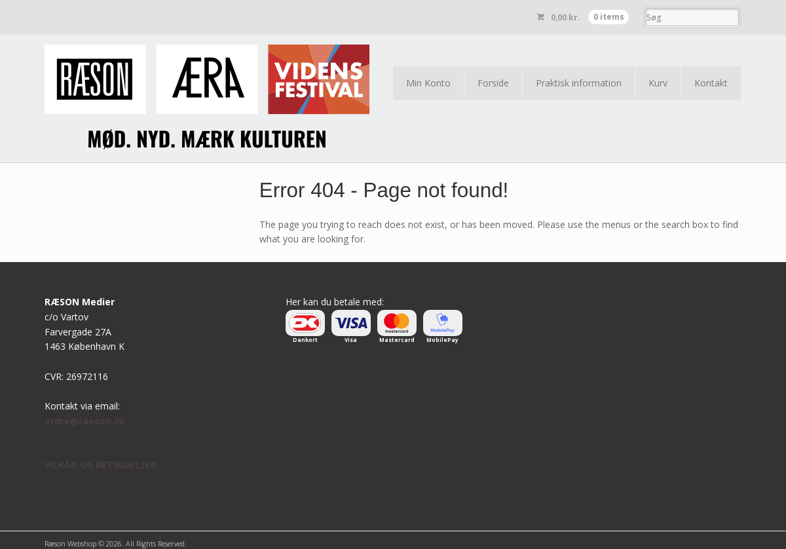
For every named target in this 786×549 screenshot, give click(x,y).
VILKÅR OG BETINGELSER (101, 465)
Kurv (657, 83)
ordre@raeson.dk (85, 421)
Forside (493, 83)
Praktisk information (579, 83)
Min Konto (428, 83)
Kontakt (711, 83)
